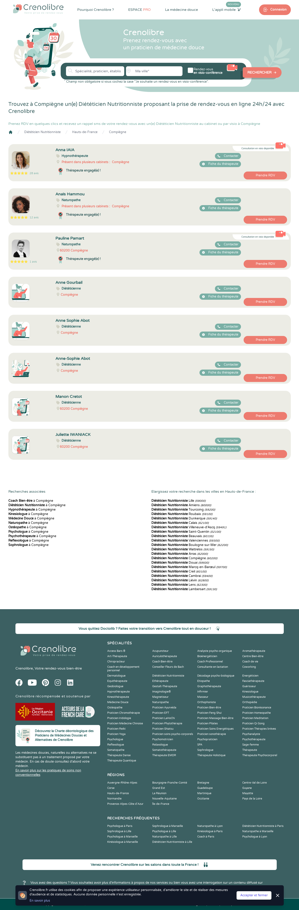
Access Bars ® (116, 650)
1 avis (33, 261)
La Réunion (159, 793)
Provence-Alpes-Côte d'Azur (125, 803)
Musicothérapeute (254, 696)
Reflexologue (115, 744)
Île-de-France (160, 803)
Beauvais (182, 536)
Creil (179, 571)
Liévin (180, 580)
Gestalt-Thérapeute (164, 686)
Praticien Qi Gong (253, 723)
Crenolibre (24, 668)
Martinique (204, 793)
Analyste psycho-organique (214, 650)
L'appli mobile (226, 9)
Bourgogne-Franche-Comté (169, 782)
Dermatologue (116, 675)
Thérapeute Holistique (211, 755)
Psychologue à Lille (164, 831)
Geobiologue (115, 686)
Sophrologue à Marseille (167, 826)
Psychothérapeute (253, 739)
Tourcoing (183, 509)
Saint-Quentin (186, 532)
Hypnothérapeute (118, 691)
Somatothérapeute (164, 750)
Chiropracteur (116, 661)
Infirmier (202, 691)
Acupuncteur (160, 650)
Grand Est (158, 788)
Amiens (181, 505)
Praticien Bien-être (209, 707)
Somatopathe (115, 750)
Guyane (247, 788)
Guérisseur (249, 686)
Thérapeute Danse (119, 755)
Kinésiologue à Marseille (122, 841)
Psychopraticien (207, 739)
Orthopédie (249, 702)
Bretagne (203, 782)
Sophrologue (205, 750)
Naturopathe (160, 702)
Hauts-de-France (85, 132)
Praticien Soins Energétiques (215, 728)
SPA (199, 744)
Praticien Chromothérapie (123, 712)
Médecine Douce (117, 702)
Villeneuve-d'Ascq (188, 527)
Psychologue (115, 739)
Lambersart (184, 589)
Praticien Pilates (207, 723)
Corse (111, 788)
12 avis (34, 217)
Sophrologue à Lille (119, 831)
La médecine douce (181, 10)
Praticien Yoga (116, 734)
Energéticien (250, 675)
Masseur (202, 696)
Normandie (114, 798)
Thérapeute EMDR (164, 755)
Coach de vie (250, 661)
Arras (179, 554)
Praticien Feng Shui (209, 712)
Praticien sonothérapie (211, 734)
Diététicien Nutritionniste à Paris (263, 826)
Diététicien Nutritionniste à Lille (172, 841)
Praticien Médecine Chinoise (125, 723)
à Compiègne (30, 501)
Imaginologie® (161, 691)
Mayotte (247, 793)
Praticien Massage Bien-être (215, 718)
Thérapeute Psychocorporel (259, 755)
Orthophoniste (206, 702)
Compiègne (117, 132)
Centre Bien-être (252, 656)
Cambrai (181, 576)
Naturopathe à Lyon (210, 826)
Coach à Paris (205, 836)
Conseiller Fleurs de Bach (168, 666)
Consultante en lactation (212, 666)
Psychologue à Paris (119, 826)
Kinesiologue (250, 691)
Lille (178, 501)
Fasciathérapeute (253, 681)
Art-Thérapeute (117, 656)
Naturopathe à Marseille (257, 831)
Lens (179, 585)
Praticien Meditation (255, 718)
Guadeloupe (205, 788)
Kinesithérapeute (118, 696)
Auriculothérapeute (164, 656)
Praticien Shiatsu (162, 728)
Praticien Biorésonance (256, 707)
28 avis (34, 173)
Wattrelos (182, 549)
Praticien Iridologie (119, 718)
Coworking (249, 666)
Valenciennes (185, 540)
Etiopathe (203, 681)
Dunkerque (184, 518)
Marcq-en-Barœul (189, 567)
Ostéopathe (114, 707)
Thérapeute (249, 750)
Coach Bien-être (162, 661)
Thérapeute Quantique (121, 760)
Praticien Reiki (116, 728)
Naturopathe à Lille (164, 836)
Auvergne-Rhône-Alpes (122, 782)
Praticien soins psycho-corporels (172, 734)
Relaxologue (160, 744)
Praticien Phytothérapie (167, 723)
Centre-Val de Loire (254, 782)
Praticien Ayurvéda (164, 707)
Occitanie (203, 798)
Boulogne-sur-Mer (189, 545)
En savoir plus (40, 900)
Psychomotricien (162, 739)
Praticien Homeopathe (256, 712)
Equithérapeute (117, 681)
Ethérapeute (160, 681)
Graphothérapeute (209, 686)
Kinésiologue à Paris (210, 831)
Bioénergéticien (207, 656)
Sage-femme (250, 744)
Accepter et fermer (254, 895)
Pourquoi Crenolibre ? (95, 10)
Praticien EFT (160, 712)
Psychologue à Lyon (254, 836)
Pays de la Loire (252, 798)
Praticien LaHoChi (163, 718)
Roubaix (181, 514)
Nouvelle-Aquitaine (164, 798)
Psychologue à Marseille (122, 836)
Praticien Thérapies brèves (259, 728)
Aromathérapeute (253, 650)
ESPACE (139, 10)
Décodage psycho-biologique (215, 675)
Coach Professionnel (210, 661)
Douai (180, 563)
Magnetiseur (160, 696)
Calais (180, 523)
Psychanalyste (251, 734)
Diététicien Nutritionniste (42, 132)
